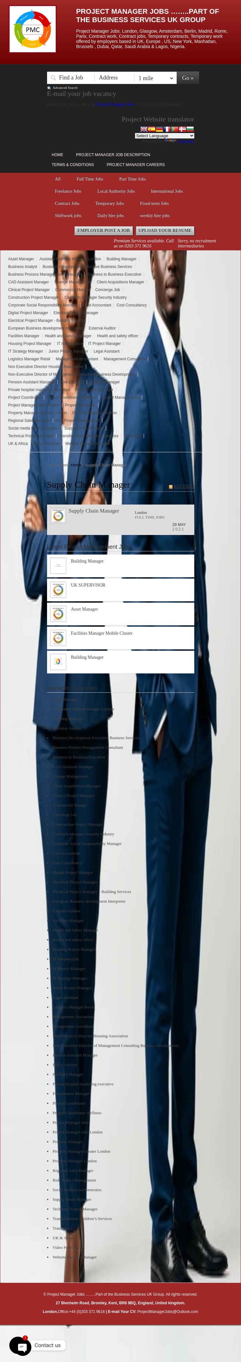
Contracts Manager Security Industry (95, 297)
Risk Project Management (78, 420)
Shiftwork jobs (68, 215)
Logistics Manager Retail (29, 359)
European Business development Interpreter (46, 328)
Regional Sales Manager (29, 420)
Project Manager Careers (136, 165)
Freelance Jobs (68, 191)
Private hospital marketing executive (39, 390)
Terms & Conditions (73, 165)
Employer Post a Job (103, 230)
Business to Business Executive (114, 274)
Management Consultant (125, 359)
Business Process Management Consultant (45, 274)
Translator (132, 436)
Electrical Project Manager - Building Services (47, 320)
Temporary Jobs (109, 203)
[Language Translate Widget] (164, 135)
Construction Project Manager (33, 297)
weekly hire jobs (155, 215)
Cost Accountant (97, 305)
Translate (179, 141)
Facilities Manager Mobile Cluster (102, 633)
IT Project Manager (104, 343)
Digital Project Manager (28, 313)
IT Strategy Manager (25, 351)
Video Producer (46, 443)
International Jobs (167, 191)
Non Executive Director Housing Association (45, 366)
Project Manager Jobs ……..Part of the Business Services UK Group (147, 15)
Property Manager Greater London (37, 413)
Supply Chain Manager (83, 428)
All (58, 179)
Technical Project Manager (30, 436)
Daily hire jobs (110, 215)
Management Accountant (77, 359)
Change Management (72, 282)
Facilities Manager (23, 336)
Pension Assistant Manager (31, 382)
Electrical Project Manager (75, 313)
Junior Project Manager (68, 351)
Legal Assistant (107, 351)
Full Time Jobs (89, 179)
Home (57, 155)
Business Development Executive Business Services (87, 266)
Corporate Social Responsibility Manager (43, 305)
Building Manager (121, 259)
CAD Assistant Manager (28, 282)
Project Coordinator (24, 397)
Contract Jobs (67, 203)
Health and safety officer (117, 336)
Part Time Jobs (132, 179)
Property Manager (80, 405)
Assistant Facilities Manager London (70, 259)
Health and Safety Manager (68, 336)
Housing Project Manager (30, 343)
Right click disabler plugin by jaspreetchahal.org (113, 1328)
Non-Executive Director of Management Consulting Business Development (71, 374)
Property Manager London (94, 413)
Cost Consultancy (131, 305)
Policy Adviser (72, 382)
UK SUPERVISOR (88, 585)
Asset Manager (21, 259)
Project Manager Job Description (113, 155)
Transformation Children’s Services (88, 436)
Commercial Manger (72, 290)
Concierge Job (107, 290)
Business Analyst (22, 266)
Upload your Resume (165, 230)
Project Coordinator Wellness (71, 397)
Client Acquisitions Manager (120, 282)
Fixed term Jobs (154, 203)
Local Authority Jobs (116, 191)
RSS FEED (184, 486)
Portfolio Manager (105, 382)
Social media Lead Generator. (33, 428)
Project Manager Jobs (115, 104)
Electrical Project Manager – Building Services (92, 891)
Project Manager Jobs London (34, 405)
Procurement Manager (94, 390)
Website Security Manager (87, 443)
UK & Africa (18, 443)
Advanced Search (65, 87)
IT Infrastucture (70, 343)
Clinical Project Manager (29, 290)
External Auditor (102, 328)
